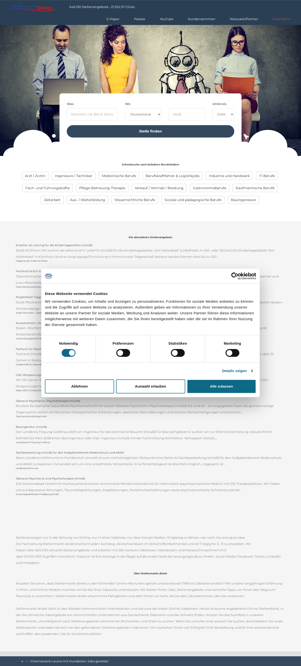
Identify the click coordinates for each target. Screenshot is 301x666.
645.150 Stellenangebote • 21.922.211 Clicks (102, 7)
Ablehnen (79, 386)
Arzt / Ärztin (35, 176)
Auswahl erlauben (150, 386)
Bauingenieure (243, 200)
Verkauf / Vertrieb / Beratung (159, 188)
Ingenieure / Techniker (73, 176)
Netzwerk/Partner (244, 19)
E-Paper (113, 19)
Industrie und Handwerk (229, 176)
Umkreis (219, 104)
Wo (128, 104)
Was (70, 104)
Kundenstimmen (201, 19)
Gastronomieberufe (209, 188)
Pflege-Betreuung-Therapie (102, 188)
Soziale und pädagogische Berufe (193, 200)
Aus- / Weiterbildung (87, 200)
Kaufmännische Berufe (255, 188)
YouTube (166, 19)
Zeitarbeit (52, 200)
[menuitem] (35, 176)
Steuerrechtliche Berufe (135, 200)
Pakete (139, 19)
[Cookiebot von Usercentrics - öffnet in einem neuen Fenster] (235, 276)
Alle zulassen (221, 386)
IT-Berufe (267, 176)
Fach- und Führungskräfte (47, 188)
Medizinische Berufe (119, 176)
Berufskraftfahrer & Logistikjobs (173, 176)
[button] (281, 19)
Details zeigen (234, 371)
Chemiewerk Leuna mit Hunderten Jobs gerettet (69, 661)
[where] (187, 114)
